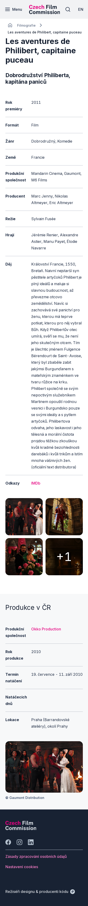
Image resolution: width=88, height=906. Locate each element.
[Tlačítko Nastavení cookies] (21, 867)
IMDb (35, 483)
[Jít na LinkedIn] (30, 842)
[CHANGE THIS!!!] (10, 25)
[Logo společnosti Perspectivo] (20, 828)
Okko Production (46, 629)
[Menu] (13, 9)
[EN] (80, 9)
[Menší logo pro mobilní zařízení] (44, 12)
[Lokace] (26, 25)
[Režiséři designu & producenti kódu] (40, 891)
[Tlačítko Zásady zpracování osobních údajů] (36, 856)
